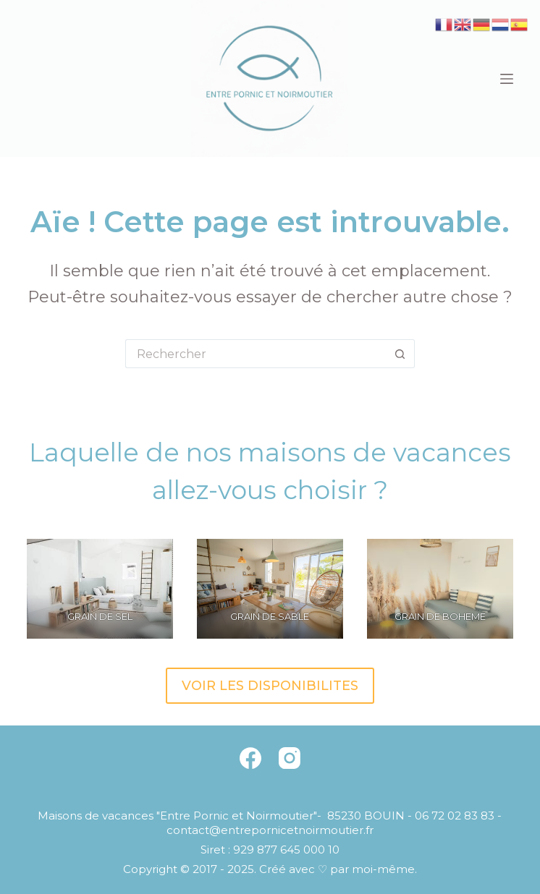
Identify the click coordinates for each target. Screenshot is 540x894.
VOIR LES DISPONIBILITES (270, 686)
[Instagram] (289, 758)
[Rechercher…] (255, 353)
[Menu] (506, 78)
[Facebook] (250, 758)
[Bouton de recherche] (400, 353)
